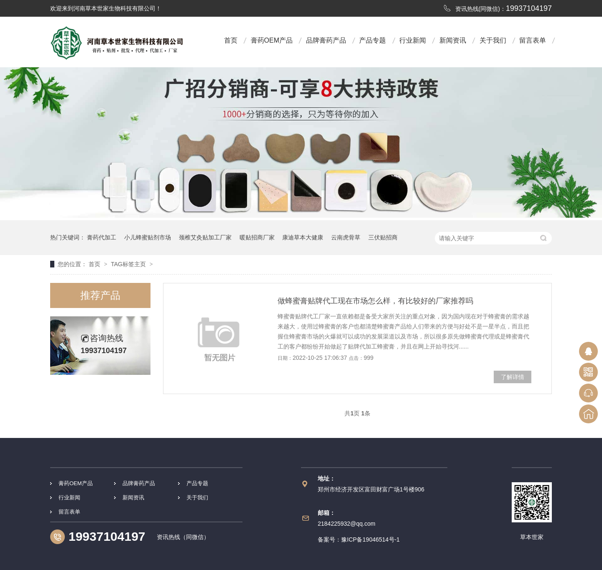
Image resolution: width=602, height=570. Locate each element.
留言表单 (532, 40)
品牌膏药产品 (326, 40)
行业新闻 (412, 40)
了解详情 (512, 377)
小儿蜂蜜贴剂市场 (147, 237)
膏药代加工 (101, 237)
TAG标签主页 (128, 264)
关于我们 (493, 40)
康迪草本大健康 (302, 237)
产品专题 (372, 40)
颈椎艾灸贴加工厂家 (205, 237)
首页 (230, 40)
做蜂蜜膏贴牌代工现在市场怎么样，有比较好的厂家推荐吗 (375, 301)
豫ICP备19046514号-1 (370, 539)
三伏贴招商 (383, 237)
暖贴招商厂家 (257, 237)
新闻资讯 (452, 40)
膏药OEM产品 (272, 40)
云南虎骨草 (345, 237)
